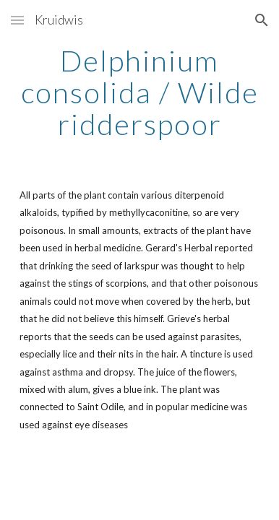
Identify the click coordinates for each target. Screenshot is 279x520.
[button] (17, 20)
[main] (139, 92)
